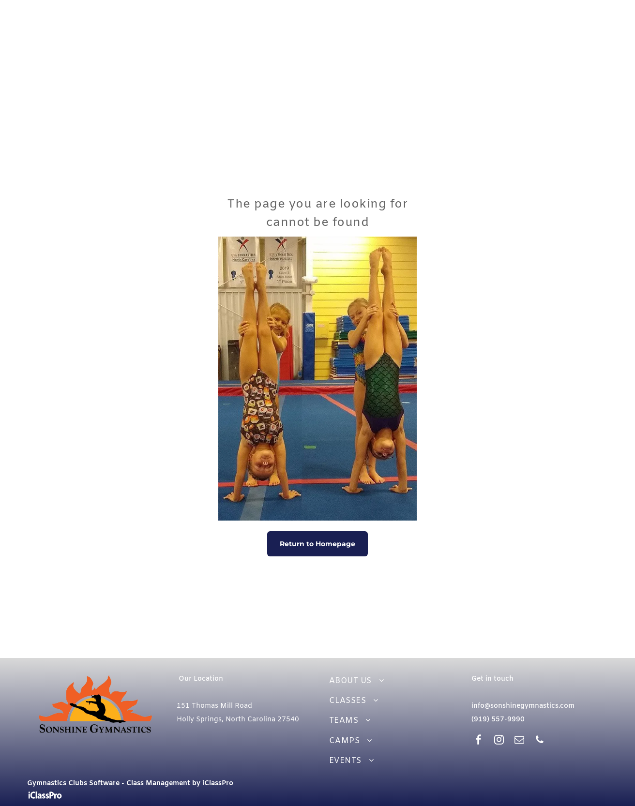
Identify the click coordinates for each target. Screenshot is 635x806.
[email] (519, 740)
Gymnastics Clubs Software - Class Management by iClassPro (130, 783)
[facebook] (478, 740)
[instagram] (499, 740)
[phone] (539, 740)
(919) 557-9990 (498, 719)
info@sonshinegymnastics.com (523, 706)
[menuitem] (390, 680)
